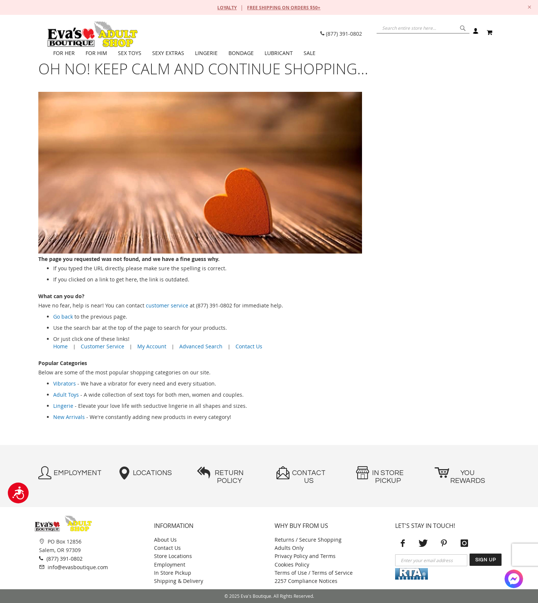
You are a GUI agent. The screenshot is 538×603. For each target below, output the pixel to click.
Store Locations (173, 556)
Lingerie (63, 405)
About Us (165, 539)
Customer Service (102, 346)
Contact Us (249, 346)
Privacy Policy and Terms (305, 556)
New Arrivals (69, 416)
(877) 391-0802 (341, 33)
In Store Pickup (172, 572)
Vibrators (64, 383)
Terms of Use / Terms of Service (314, 572)
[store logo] (92, 34)
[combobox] (414, 31)
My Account (151, 346)
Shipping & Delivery (178, 580)
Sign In (475, 32)
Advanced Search (200, 346)
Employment (169, 564)
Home (60, 346)
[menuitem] (65, 53)
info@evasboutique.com (73, 567)
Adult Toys (66, 394)
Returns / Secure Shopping (308, 539)
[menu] (272, 53)
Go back (63, 316)
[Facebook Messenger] (514, 579)
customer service (167, 305)
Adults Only (289, 547)
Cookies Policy (292, 564)
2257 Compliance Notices (306, 580)
